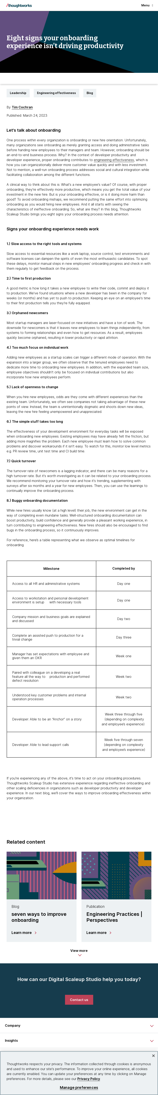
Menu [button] (147, 5)
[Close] (153, 1055)
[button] (79, 953)
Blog (90, 93)
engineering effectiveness (114, 160)
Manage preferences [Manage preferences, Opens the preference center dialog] (79, 1087)
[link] (79, 1000)
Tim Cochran (22, 107)
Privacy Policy (88, 1079)
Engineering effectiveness (56, 93)
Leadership (18, 93)
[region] (79, 1073)
